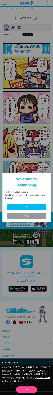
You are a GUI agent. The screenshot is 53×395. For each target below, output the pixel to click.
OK (26, 389)
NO (26, 216)
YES (26, 207)
